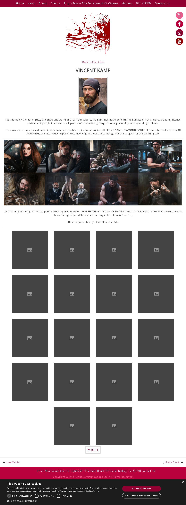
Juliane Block (171, 462)
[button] (62, 501)
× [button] (183, 482)
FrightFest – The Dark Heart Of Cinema (91, 3)
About (43, 3)
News (31, 3)
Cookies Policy (92, 491)
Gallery (127, 3)
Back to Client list (93, 62)
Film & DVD (143, 3)
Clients (55, 3)
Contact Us (162, 3)
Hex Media (13, 462)
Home (20, 3)
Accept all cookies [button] (141, 488)
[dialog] (93, 492)
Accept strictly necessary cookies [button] (141, 495)
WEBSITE (93, 450)
